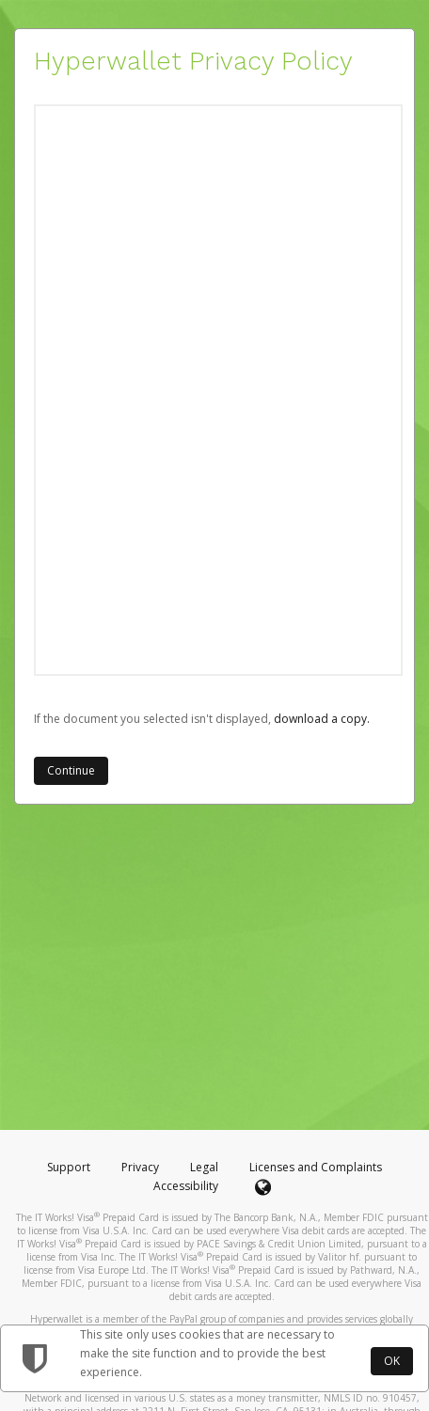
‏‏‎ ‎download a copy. (320, 719)
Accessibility (185, 1186)
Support (68, 1167)
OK (392, 1361)
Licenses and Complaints (315, 1167)
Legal (204, 1167)
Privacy (140, 1167)
